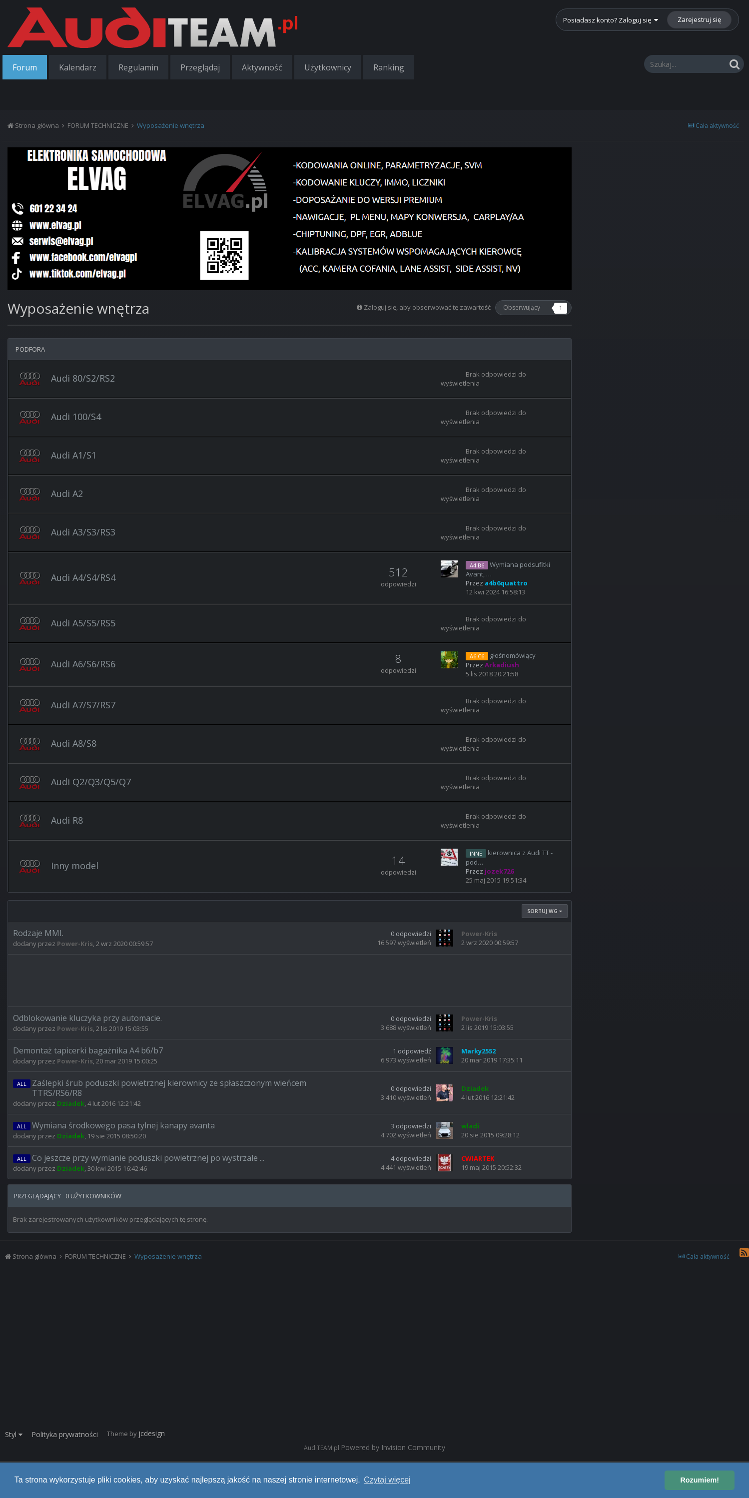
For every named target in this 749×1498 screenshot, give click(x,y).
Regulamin (138, 67)
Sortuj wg (544, 911)
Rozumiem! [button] (699, 1480)
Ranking (388, 67)
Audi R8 (67, 820)
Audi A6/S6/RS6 (83, 664)
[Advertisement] (289, 979)
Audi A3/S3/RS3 (83, 532)
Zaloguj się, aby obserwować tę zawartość (427, 307)
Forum (24, 67)
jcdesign (151, 1433)
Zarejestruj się (699, 19)
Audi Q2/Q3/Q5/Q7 (91, 782)
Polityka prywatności (64, 1434)
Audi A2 (67, 493)
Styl (13, 1434)
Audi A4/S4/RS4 (83, 577)
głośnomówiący (513, 655)
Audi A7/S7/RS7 (83, 705)
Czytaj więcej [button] (387, 1480)
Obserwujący (521, 307)
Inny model (74, 866)
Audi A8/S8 (73, 743)
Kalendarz (77, 67)
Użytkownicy (327, 67)
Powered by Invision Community (393, 1447)
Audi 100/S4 (76, 417)
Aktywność (262, 67)
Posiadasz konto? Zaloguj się (610, 19)
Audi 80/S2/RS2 (83, 378)
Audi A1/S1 (73, 455)
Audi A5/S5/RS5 (83, 623)
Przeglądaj (200, 67)
